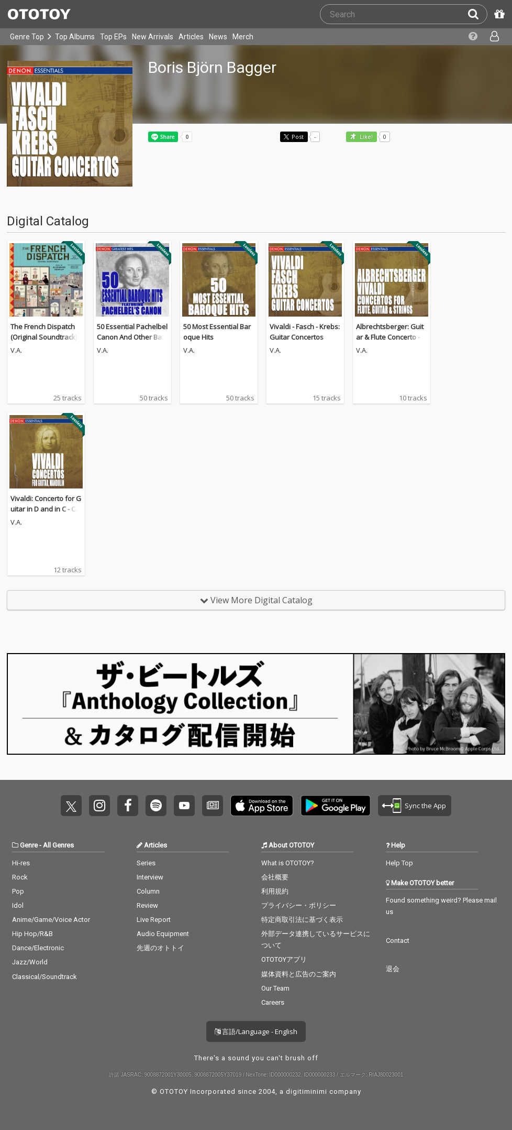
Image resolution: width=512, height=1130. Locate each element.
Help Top (399, 863)
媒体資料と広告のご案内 (298, 974)
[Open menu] (493, 36)
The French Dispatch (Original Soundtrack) (43, 332)
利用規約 (274, 891)
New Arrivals (152, 36)
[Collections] (472, 36)
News (218, 36)
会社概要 (274, 877)
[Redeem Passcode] (498, 14)
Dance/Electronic (38, 948)
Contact (397, 940)
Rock (20, 877)
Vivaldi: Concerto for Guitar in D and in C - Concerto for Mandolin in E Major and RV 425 (45, 514)
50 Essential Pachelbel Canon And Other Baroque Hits (132, 337)
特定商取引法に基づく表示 (302, 919)
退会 (392, 969)
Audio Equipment (163, 934)
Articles (191, 36)
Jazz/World (30, 962)
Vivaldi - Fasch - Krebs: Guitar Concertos (305, 332)
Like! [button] (365, 137)
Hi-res (21, 863)
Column (148, 891)
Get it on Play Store (335, 805)
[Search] (477, 14)
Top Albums (75, 36)
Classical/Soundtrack (44, 977)
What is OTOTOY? (287, 863)
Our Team (275, 988)
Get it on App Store (261, 805)
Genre (29, 845)
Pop (18, 891)
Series (146, 863)
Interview (150, 877)
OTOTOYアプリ (284, 959)
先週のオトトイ (160, 948)
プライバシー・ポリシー (298, 905)
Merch (242, 36)
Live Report (154, 919)
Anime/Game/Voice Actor (51, 919)
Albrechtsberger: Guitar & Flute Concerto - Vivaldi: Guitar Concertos (391, 342)
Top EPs (113, 36)
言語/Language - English (256, 1031)
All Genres (58, 845)
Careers (272, 1002)
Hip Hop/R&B (32, 934)
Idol (18, 905)
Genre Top (27, 36)
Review (147, 905)
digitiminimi (306, 1091)
